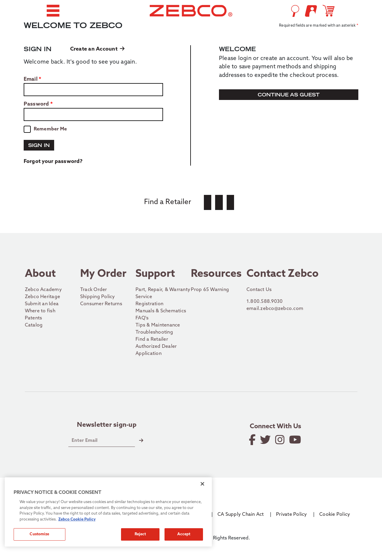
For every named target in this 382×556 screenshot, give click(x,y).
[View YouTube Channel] (295, 439)
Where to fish (40, 311)
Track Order (93, 289)
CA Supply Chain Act (240, 514)
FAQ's (142, 318)
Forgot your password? (53, 161)
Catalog (34, 325)
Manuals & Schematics (161, 311)
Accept (184, 534)
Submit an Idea (42, 304)
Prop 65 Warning (210, 289)
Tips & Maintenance (158, 325)
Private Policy (291, 514)
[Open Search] (295, 11)
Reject (140, 534)
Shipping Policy (97, 297)
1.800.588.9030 (264, 301)
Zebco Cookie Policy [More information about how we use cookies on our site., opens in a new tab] (77, 519)
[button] (53, 11)
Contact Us (259, 289)
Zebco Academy (43, 289)
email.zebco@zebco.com (274, 308)
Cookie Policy (334, 514)
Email (31, 79)
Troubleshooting (154, 332)
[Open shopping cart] (330, 11)
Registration (149, 304)
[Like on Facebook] (253, 439)
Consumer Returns (101, 304)
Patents (33, 318)
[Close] (202, 483)
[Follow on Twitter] (266, 439)
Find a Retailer (152, 339)
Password (36, 104)
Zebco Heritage (42, 297)
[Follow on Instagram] (280, 439)
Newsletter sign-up (106, 425)
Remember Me (50, 129)
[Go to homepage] (191, 11)
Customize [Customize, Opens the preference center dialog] (39, 534)
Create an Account (97, 49)
